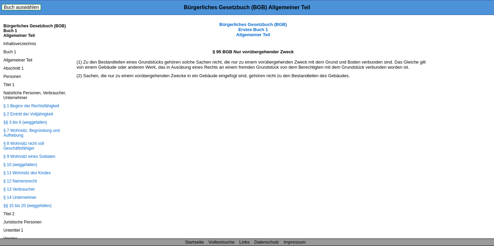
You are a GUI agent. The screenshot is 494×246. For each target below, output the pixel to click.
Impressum (294, 242)
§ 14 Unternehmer (20, 197)
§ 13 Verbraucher (19, 189)
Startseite (194, 242)
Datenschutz (266, 242)
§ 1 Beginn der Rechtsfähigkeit (31, 106)
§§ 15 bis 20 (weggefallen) (27, 205)
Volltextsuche (221, 242)
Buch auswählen (21, 7)
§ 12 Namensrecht (20, 181)
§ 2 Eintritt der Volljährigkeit (28, 114)
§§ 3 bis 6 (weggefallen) (25, 122)
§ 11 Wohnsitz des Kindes (27, 172)
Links (244, 242)
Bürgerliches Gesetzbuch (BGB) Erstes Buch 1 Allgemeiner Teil (253, 29)
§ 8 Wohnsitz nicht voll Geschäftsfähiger (23, 146)
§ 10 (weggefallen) (20, 164)
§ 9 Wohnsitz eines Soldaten (29, 156)
